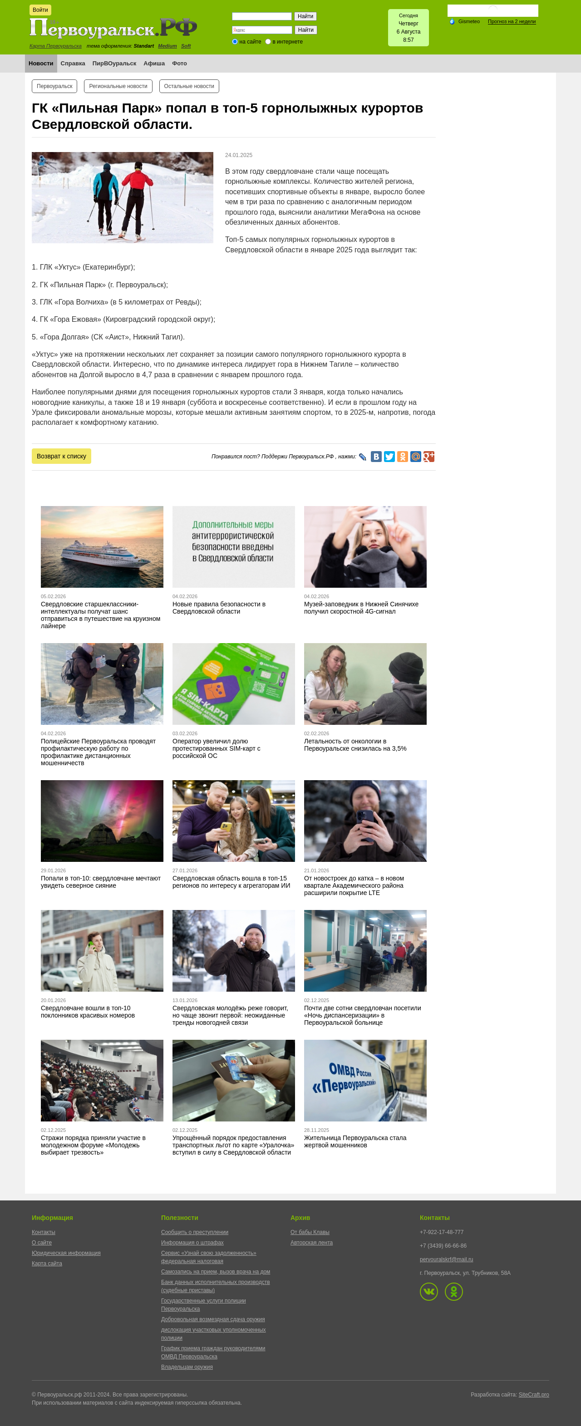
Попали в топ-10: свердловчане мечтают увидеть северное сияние (101, 882)
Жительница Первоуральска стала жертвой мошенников (355, 1141)
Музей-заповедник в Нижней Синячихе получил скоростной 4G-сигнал (361, 607)
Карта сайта (47, 1263)
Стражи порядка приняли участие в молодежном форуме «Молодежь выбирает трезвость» (93, 1145)
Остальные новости (189, 86)
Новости (41, 63)
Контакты (43, 1232)
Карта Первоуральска (56, 46)
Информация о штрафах (192, 1242)
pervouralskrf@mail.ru (446, 1259)
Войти (40, 10)
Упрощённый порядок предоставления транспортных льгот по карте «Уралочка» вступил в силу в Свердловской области (233, 1145)
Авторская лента (311, 1242)
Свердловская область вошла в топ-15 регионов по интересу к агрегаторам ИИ (231, 882)
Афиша (154, 63)
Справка (73, 63)
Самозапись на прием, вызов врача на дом (215, 1272)
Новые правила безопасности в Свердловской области (219, 607)
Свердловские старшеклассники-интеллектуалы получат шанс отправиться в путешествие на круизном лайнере (100, 614)
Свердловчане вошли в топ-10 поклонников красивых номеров (88, 1011)
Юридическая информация (66, 1253)
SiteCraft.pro (534, 1395)
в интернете (287, 42)
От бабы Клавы (310, 1232)
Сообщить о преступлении (194, 1232)
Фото (179, 63)
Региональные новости (118, 86)
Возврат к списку (61, 456)
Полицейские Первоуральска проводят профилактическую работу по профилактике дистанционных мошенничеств (98, 752)
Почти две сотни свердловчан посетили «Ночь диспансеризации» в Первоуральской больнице (362, 1015)
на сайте (250, 42)
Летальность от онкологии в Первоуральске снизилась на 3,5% (355, 745)
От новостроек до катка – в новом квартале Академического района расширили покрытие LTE (354, 885)
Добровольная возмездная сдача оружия (213, 1319)
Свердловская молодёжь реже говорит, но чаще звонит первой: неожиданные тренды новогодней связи (230, 1015)
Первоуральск (54, 86)
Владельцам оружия (187, 1367)
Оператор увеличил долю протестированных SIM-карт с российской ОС (216, 748)
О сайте (42, 1242)
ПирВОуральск (115, 63)
